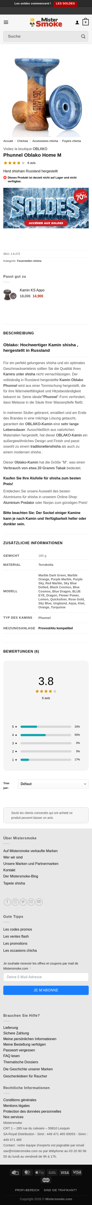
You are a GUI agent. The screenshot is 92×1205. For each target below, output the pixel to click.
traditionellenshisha (46, 446)
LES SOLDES (65, 3)
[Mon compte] (77, 22)
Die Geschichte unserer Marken (28, 1069)
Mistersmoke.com (58, 1199)
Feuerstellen (24, 261)
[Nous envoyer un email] (31, 902)
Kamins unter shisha (19, 374)
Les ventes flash (16, 936)
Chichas (22, 141)
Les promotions (15, 943)
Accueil (8, 141)
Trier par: (46, 785)
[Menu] (6, 22)
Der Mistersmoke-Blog (20, 876)
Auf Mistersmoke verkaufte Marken (30, 851)
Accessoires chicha (45, 141)
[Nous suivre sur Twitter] (23, 902)
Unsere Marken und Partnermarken (31, 864)
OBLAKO (40, 149)
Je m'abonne (46, 990)
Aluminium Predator (18, 503)
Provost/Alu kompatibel (56, 628)
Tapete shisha (14, 883)
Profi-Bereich (27, 1190)
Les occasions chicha (20, 950)
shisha (37, 261)
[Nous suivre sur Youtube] (39, 902)
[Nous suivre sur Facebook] (7, 902)
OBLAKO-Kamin (69, 435)
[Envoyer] (83, 36)
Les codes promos (17, 929)
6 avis (32, 163)
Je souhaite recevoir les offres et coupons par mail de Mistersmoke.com (40, 966)
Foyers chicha (71, 141)
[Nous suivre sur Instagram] (15, 902)
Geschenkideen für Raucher (25, 1076)
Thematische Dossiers (20, 1062)
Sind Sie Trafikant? (60, 1190)
